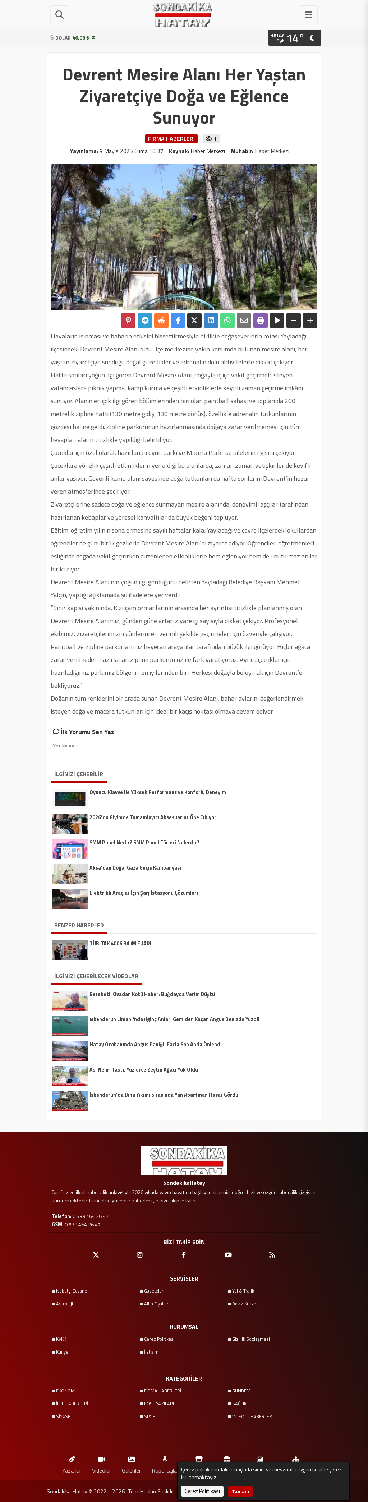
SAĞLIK (239, 1403)
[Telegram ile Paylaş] (145, 320)
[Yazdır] (260, 320)
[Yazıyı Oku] (277, 320)
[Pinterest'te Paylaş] (128, 320)
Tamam (240, 1491)
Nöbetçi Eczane (71, 1290)
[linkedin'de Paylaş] (211, 320)
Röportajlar (165, 1463)
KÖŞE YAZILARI (159, 1403)
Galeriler (131, 1463)
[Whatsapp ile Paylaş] (227, 320)
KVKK (61, 1338)
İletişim (151, 1351)
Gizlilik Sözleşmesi (251, 1338)
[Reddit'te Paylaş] (161, 320)
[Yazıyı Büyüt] (310, 320)
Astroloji (64, 1303)
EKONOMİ (66, 1390)
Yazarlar (71, 1463)
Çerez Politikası (159, 1338)
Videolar (101, 1463)
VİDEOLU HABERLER (252, 1416)
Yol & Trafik (243, 1290)
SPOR (150, 1416)
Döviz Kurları (244, 1303)
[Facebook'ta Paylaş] (178, 320)
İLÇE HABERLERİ (72, 1403)
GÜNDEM (241, 1390)
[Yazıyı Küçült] (293, 320)
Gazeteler (154, 1290)
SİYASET (64, 1416)
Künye (62, 1351)
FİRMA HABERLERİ (162, 1390)
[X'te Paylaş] (194, 320)
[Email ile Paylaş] (244, 320)
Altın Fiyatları (157, 1303)
